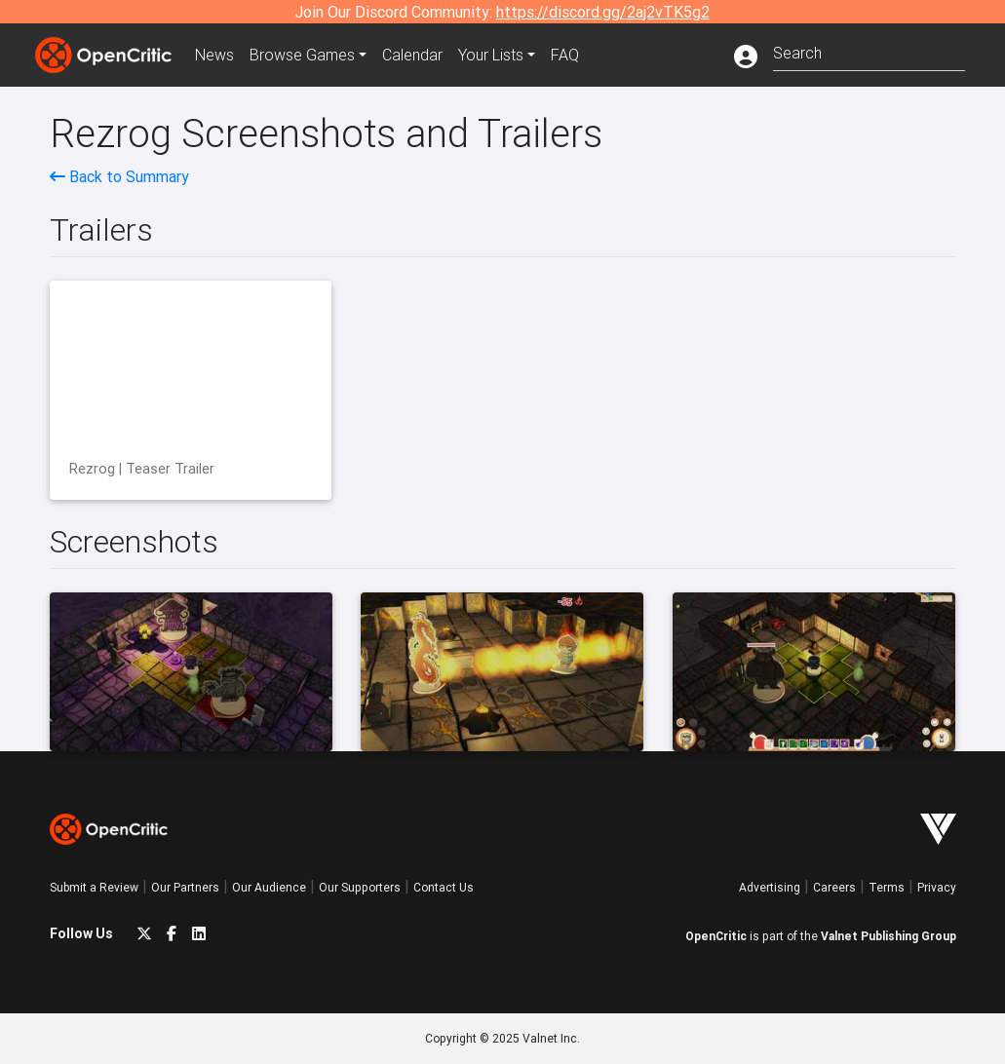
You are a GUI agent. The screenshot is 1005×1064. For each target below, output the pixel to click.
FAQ (565, 54)
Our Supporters (360, 887)
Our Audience (269, 887)
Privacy (936, 887)
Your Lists (490, 54)
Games (302, 54)
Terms (887, 887)
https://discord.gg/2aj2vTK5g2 (603, 11)
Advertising (769, 887)
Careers (834, 887)
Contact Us (443, 887)
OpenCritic (716, 936)
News (214, 54)
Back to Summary (119, 176)
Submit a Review (94, 887)
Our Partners (185, 887)
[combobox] (869, 51)
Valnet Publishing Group (888, 936)
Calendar (412, 54)
